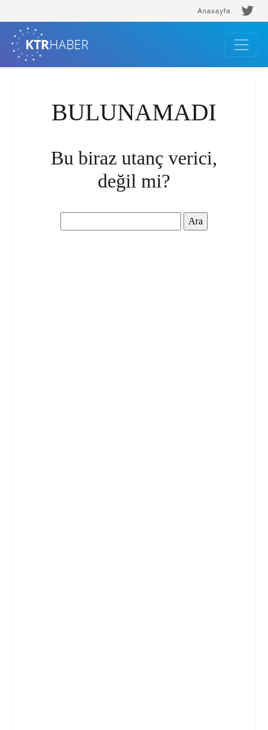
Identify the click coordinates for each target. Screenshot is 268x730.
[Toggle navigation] (241, 45)
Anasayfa (214, 11)
